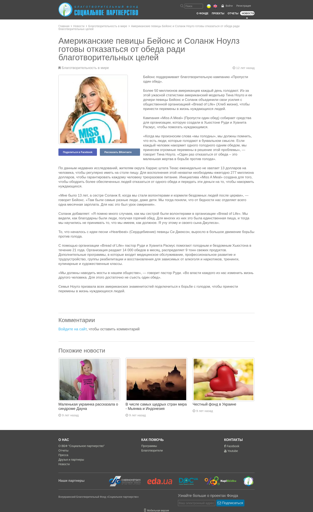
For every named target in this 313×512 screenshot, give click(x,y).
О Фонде (202, 13)
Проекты (218, 13)
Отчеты (233, 13)
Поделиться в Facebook (77, 152)
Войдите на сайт (72, 329)
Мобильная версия (156, 510)
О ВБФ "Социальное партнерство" (81, 446)
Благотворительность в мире (107, 26)
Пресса (63, 455)
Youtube (231, 451)
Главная (63, 26)
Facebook (231, 446)
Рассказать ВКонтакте (118, 152)
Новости (248, 13)
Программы (149, 446)
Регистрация (243, 5)
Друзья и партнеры (71, 459)
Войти (229, 5)
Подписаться (230, 503)
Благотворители (152, 450)
